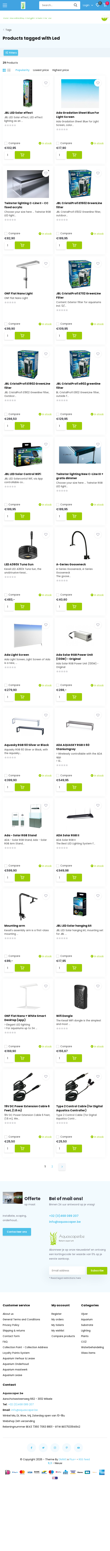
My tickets (58, 1360)
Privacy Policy (11, 1360)
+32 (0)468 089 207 (64, 1251)
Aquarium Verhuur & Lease (19, 1394)
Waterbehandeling (93, 1383)
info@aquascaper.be (65, 1257)
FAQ (5, 1377)
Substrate (87, 1360)
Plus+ (72, 1495)
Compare (14, 141)
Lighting (86, 1366)
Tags (8, 28)
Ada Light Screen (18, 671)
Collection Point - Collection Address (26, 1383)
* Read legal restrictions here (65, 1313)
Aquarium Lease (13, 1410)
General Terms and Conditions (22, 1355)
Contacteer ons (17, 1267)
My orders (58, 1355)
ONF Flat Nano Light (20, 298)
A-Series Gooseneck (75, 578)
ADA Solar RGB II (71, 858)
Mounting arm (16, 952)
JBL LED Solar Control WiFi (24, 485)
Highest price (60, 68)
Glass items (88, 1388)
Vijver (84, 1349)
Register (57, 1349)
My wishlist (58, 1366)
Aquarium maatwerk (16, 1405)
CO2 (84, 1377)
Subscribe (97, 1306)
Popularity (22, 68)
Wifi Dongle (68, 1045)
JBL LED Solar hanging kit (78, 952)
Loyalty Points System (16, 1388)
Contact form (11, 1371)
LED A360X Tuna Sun (20, 578)
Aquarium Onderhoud (16, 1399)
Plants (85, 1371)
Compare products (64, 1371)
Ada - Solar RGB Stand (22, 858)
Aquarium (87, 1355)
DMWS (63, 1495)
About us (8, 1349)
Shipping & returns (14, 1366)
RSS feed (84, 1495)
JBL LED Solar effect (20, 111)
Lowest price (41, 68)
